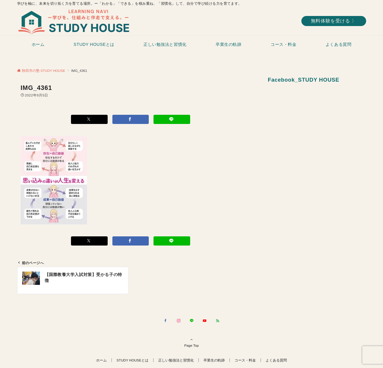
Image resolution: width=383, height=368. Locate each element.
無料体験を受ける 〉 (334, 20)
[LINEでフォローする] (191, 321)
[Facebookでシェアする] (130, 119)
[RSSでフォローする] (217, 321)
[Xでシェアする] (89, 119)
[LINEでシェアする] (171, 119)
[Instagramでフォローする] (178, 321)
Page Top (191, 342)
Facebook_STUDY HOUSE (304, 80)
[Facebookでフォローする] (165, 321)
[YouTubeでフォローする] (204, 321)
